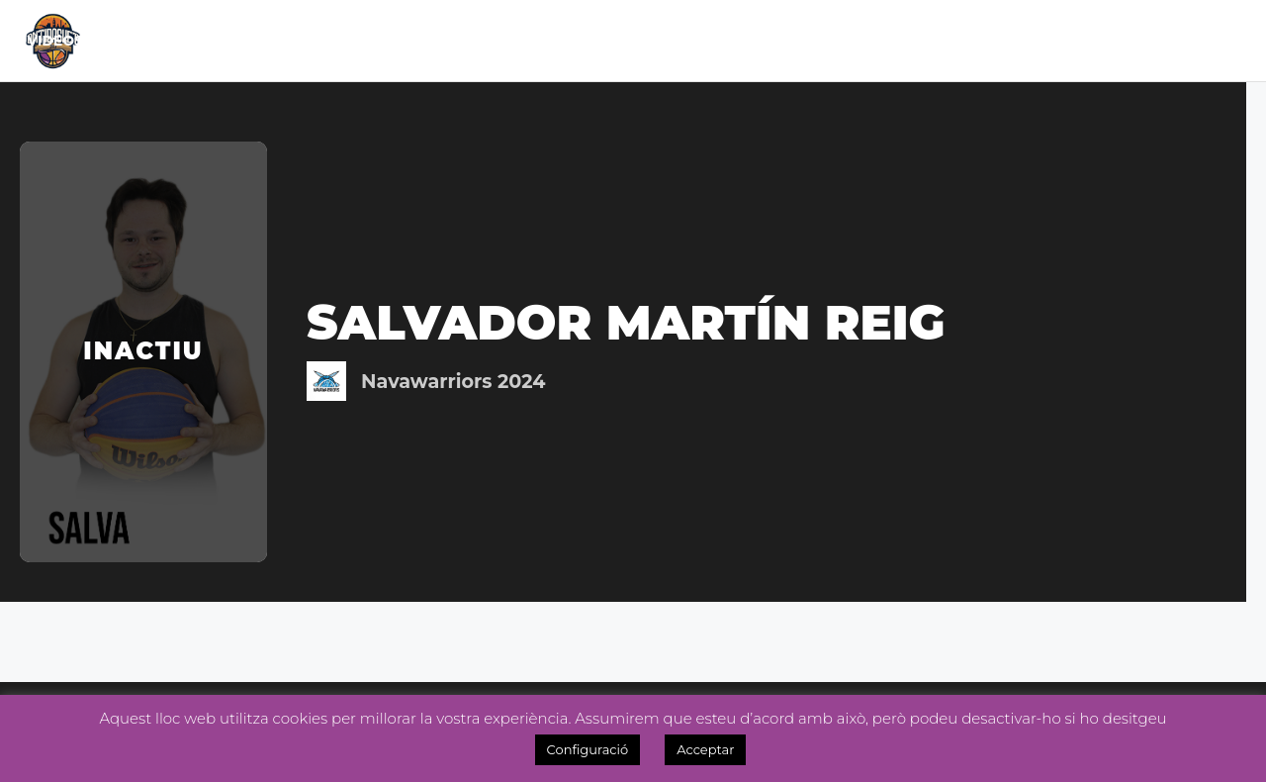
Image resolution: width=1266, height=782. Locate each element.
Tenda (843, 40)
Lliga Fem (508, 40)
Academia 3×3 (732, 40)
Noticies (623, 40)
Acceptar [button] (705, 749)
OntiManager (1095, 40)
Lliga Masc (395, 40)
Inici (123, 40)
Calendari (301, 40)
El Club (190, 40)
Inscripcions (952, 40)
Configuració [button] (588, 749)
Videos (1208, 40)
